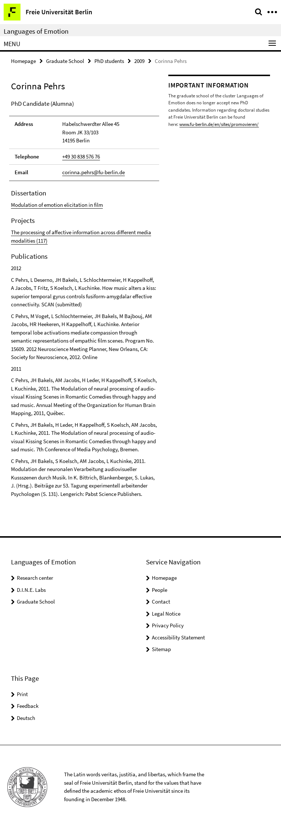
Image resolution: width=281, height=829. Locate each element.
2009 (139, 60)
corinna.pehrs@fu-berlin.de (93, 172)
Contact (161, 601)
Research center (35, 577)
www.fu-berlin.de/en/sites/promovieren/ (219, 124)
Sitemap (161, 649)
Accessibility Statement (178, 637)
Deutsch (26, 717)
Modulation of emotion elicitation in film (57, 204)
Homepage (23, 60)
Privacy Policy (168, 625)
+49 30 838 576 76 (81, 156)
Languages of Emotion (36, 31)
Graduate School (65, 60)
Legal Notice (166, 613)
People (159, 589)
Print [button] (22, 694)
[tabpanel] (84, 298)
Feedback (27, 705)
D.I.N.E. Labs (31, 589)
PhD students (109, 60)
